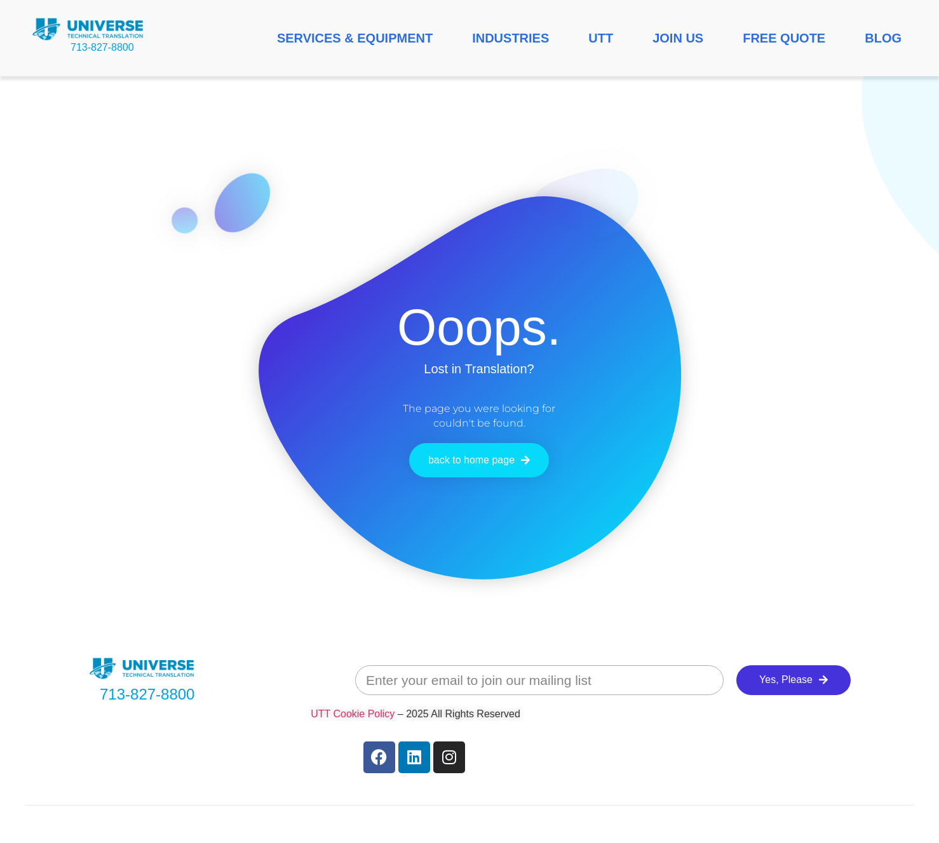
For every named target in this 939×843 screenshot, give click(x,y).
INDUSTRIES (510, 38)
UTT (600, 38)
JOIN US (677, 38)
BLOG (883, 38)
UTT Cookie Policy (353, 713)
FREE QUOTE (784, 38)
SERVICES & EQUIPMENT (355, 38)
